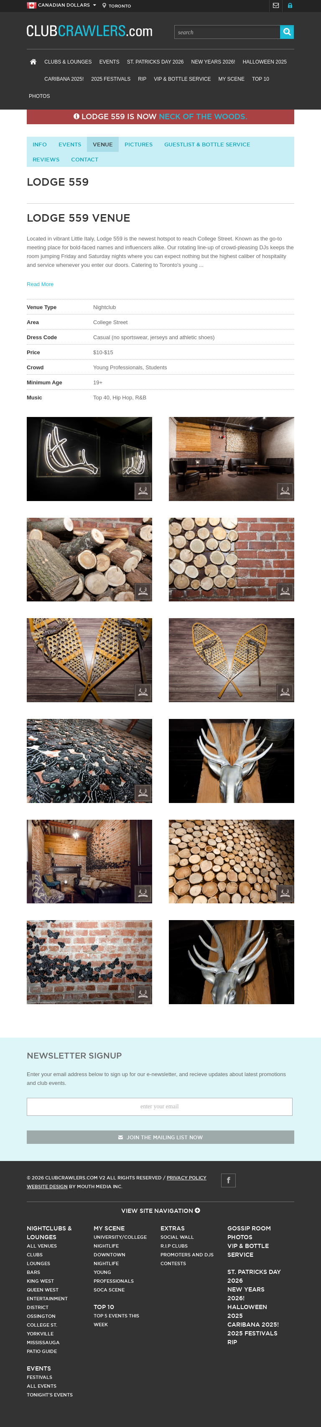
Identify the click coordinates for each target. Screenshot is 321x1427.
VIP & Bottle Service (182, 79)
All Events (41, 1386)
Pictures (139, 144)
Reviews (46, 159)
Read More (40, 284)
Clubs (35, 1254)
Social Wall (177, 1237)
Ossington (41, 1316)
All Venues (42, 1245)
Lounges (38, 1263)
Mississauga (43, 1342)
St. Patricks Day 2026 (155, 62)
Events (109, 62)
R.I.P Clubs (174, 1245)
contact (84, 159)
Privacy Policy (186, 1177)
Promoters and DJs (187, 1254)
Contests (173, 1263)
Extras (172, 1228)
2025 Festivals (110, 79)
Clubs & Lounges (68, 62)
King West (40, 1281)
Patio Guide (42, 1351)
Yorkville (40, 1333)
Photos (39, 96)
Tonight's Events (50, 1394)
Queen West (43, 1289)
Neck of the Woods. (203, 116)
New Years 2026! (213, 62)
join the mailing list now (160, 1137)
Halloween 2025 (265, 62)
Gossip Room (249, 1228)
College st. (42, 1324)
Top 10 (260, 79)
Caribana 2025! (64, 79)
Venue (103, 144)
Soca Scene (109, 1289)
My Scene (231, 79)
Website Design (47, 1186)
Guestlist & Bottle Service (207, 144)
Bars (33, 1272)
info (40, 144)
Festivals (39, 1377)
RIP (142, 79)
